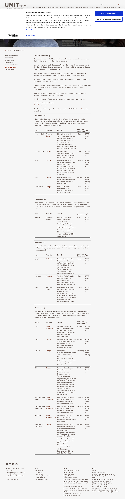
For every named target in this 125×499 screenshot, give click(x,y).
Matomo (49, 259)
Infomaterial (9, 57)
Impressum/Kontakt (11, 65)
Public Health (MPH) (70, 477)
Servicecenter (9, 60)
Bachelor (38, 469)
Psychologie (39, 470)
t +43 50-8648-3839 (12, 479)
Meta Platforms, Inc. (51, 327)
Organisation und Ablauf (100, 472)
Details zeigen (30, 27)
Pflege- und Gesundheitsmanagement (76, 490)
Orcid (48, 136)
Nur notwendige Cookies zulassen (109, 10)
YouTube (16, 464)
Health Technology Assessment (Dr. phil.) (104, 476)
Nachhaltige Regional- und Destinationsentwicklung (72, 494)
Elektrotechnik (39, 474)
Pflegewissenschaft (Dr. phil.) (102, 483)
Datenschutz (9, 62)
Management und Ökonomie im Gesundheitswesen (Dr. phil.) (102, 480)
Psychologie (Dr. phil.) (99, 485)
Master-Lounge (68, 472)
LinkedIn (10, 464)
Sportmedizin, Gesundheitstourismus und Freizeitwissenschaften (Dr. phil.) (104, 489)
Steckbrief (95, 470)
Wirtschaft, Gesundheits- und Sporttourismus (44, 476)
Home (7, 50)
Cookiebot (85, 109)
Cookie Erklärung (10, 67)
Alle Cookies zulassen (108, 5)
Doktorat (95, 469)
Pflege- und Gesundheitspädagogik (75, 488)
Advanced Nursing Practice (72, 486)
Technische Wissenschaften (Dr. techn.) (105, 492)
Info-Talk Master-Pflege (71, 470)
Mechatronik (39, 472)
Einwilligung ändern (40, 105)
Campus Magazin (10, 69)
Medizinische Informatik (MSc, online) (75, 481)
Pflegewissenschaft (41, 479)
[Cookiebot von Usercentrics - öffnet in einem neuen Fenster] (12, 27)
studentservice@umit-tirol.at (15, 476)
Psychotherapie (68, 474)
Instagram (13, 464)
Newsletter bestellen (11, 55)
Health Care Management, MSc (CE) (75, 479)
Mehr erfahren (31, 21)
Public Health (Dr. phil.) (100, 486)
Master (65, 469)
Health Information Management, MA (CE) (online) (75, 484)
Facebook (7, 464)
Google (48, 160)
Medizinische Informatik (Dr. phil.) (103, 474)
